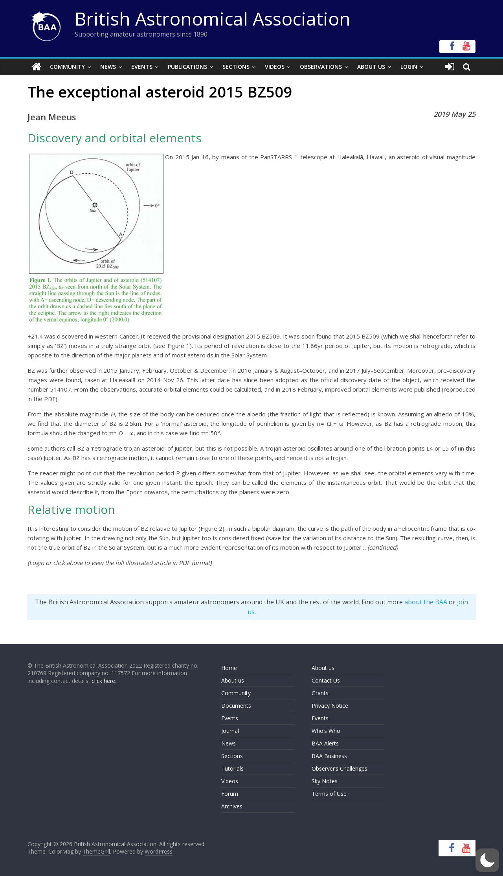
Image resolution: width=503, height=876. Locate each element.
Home (229, 668)
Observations (321, 66)
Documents (236, 705)
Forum (229, 793)
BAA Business (329, 756)
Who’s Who (326, 730)
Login (408, 66)
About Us (371, 66)
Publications (187, 66)
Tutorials (232, 768)
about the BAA (425, 602)
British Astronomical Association (213, 18)
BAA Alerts (325, 743)
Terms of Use (329, 793)
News (108, 66)
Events (141, 66)
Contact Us (326, 680)
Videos (275, 66)
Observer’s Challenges (339, 768)
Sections (236, 66)
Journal (230, 730)
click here (103, 681)
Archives (231, 806)
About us (232, 680)
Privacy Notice (330, 705)
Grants (320, 693)
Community (67, 66)
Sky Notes (325, 781)
